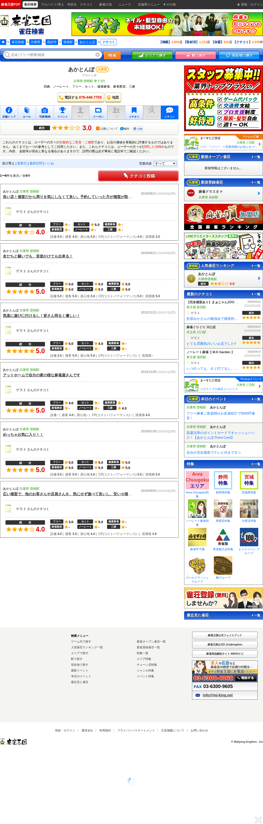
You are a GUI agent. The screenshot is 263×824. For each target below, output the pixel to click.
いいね (49, 163)
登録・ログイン (65, 730)
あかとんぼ (87, 42)
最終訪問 (35, 163)
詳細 (138, 129)
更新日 (22, 163)
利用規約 (105, 730)
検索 (112, 55)
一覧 (255, 157)
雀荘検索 (18, 42)
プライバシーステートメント (136, 730)
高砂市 (52, 42)
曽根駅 (68, 42)
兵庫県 (35, 42)
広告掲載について (172, 730)
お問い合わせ (199, 730)
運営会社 (87, 730)
